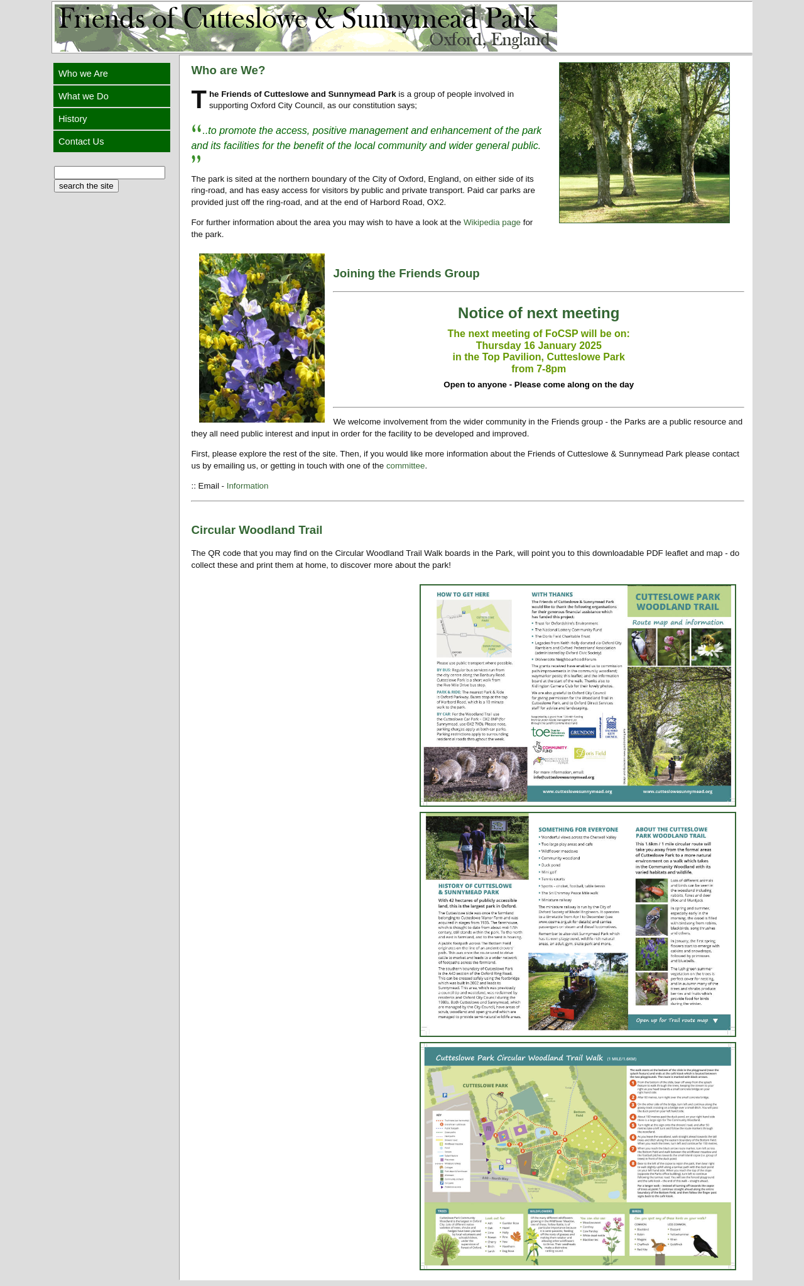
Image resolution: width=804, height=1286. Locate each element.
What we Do (84, 96)
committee (405, 465)
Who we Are (84, 74)
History (74, 119)
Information (248, 486)
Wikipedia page (492, 222)
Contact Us (82, 141)
